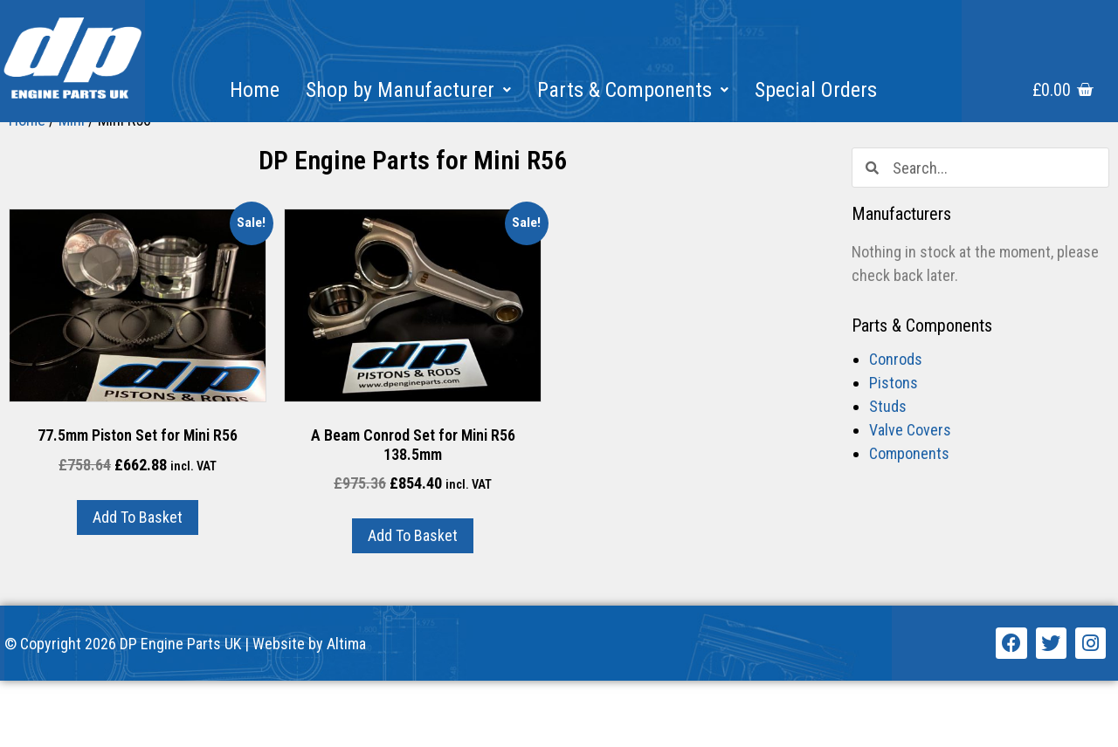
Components (909, 520)
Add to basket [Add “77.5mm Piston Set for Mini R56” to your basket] (138, 583)
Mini (72, 186)
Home (255, 90)
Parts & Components (632, 90)
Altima (346, 710)
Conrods (895, 426)
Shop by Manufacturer (408, 90)
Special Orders (816, 90)
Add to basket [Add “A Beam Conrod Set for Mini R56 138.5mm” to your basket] (413, 602)
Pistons (893, 450)
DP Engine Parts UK (180, 710)
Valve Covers (910, 497)
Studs (888, 473)
